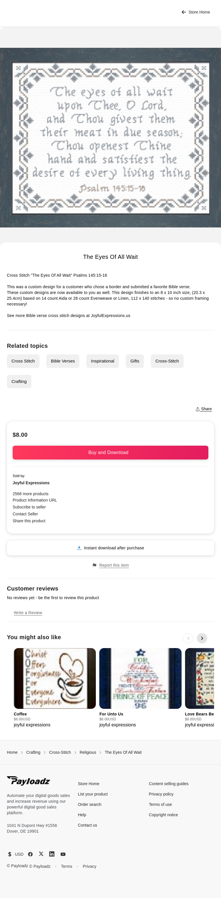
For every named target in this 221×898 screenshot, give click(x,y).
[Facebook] (30, 854)
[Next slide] (202, 638)
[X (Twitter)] (41, 853)
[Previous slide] (188, 638)
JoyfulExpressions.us (110, 315)
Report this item (110, 565)
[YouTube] (63, 854)
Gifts (134, 360)
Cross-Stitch (167, 360)
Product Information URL (35, 500)
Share (203, 409)
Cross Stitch (23, 360)
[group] (55, 688)
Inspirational (102, 360)
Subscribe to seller (29, 507)
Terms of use (160, 804)
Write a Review (28, 612)
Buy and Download (110, 452)
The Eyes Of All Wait (123, 752)
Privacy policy (161, 794)
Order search (90, 804)
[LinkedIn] (51, 854)
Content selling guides (168, 783)
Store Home (196, 12)
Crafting (19, 381)
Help (82, 814)
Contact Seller (25, 514)
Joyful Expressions (31, 483)
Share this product (29, 521)
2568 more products (31, 493)
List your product (93, 794)
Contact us (87, 825)
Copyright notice (163, 814)
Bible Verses (63, 360)
